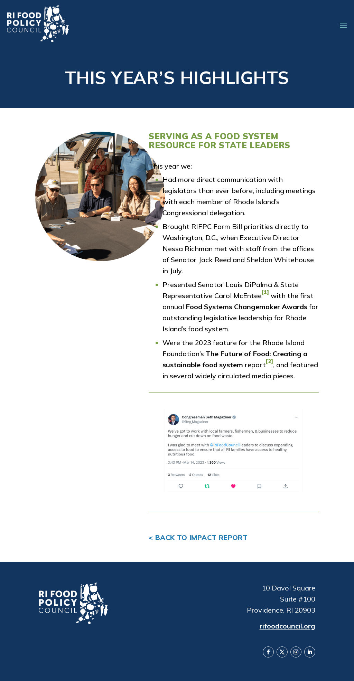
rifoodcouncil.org (287, 626)
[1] (265, 292)
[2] (269, 361)
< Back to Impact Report (198, 537)
